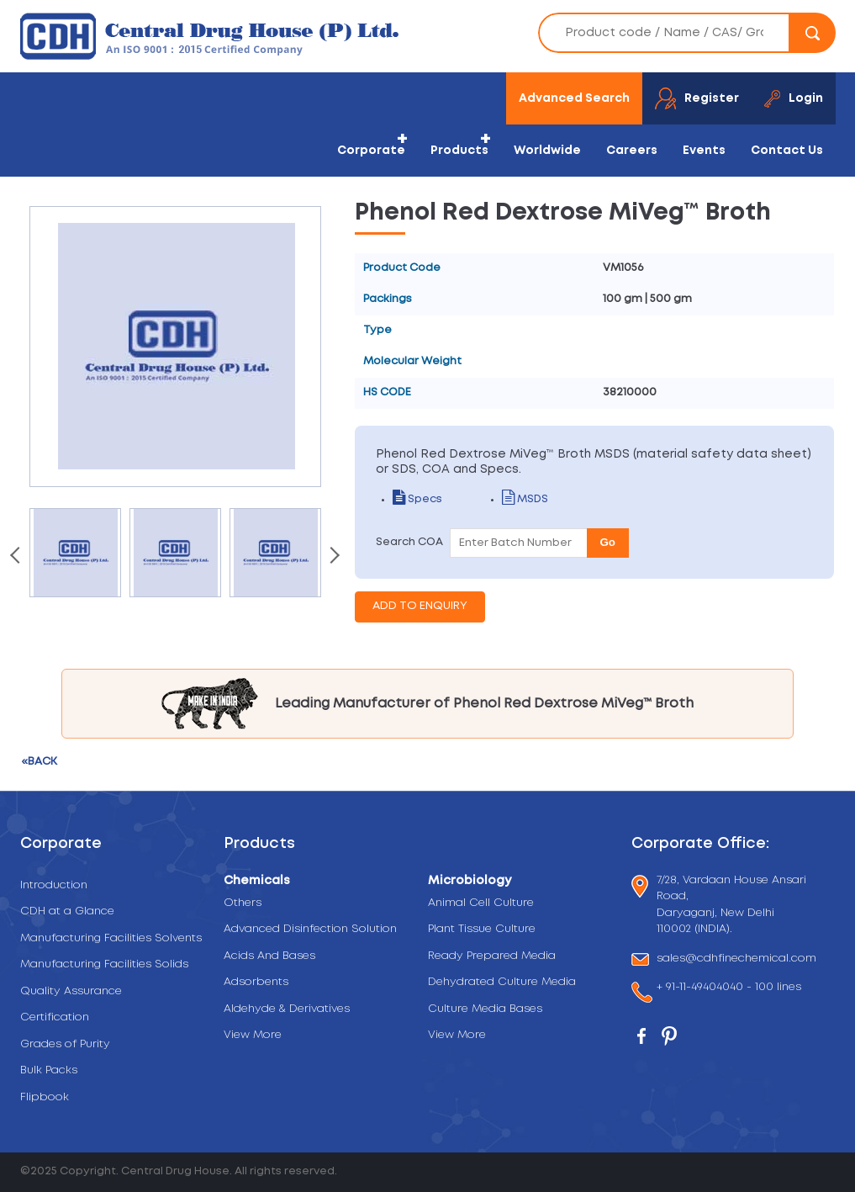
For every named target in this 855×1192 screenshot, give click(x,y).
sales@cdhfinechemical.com (736, 959)
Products (459, 150)
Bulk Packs (48, 1070)
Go (608, 542)
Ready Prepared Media (492, 956)
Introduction (53, 885)
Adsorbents (256, 982)
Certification (54, 1017)
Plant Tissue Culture (482, 929)
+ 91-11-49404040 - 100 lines (729, 989)
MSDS (525, 499)
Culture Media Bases (485, 1009)
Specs (417, 499)
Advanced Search (574, 98)
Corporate (371, 150)
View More (253, 1035)
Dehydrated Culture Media (502, 982)
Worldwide (547, 150)
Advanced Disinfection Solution (310, 929)
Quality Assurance (71, 991)
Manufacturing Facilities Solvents (111, 938)
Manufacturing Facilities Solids (104, 964)
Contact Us (787, 150)
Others (242, 903)
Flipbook (44, 1097)
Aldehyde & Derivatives (287, 1009)
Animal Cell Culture (481, 903)
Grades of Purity (65, 1044)
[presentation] (17, 557)
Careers (631, 150)
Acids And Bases (269, 956)
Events (704, 150)
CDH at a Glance (67, 911)
